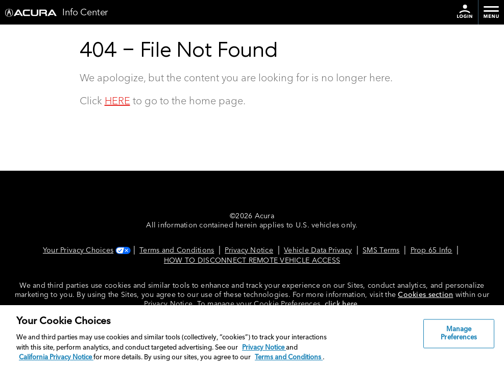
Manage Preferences (458, 334)
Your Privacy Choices (86, 250)
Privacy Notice (249, 250)
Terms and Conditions (176, 250)
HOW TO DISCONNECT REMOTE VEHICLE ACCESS (252, 260)
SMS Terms (381, 250)
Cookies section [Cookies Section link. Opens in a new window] (425, 294)
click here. (342, 304)
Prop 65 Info (431, 250)
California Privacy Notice (56, 357)
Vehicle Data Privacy (318, 250)
